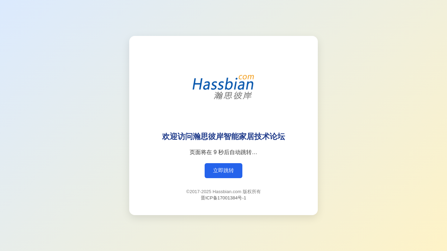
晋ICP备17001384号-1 (223, 197)
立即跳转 (223, 170)
